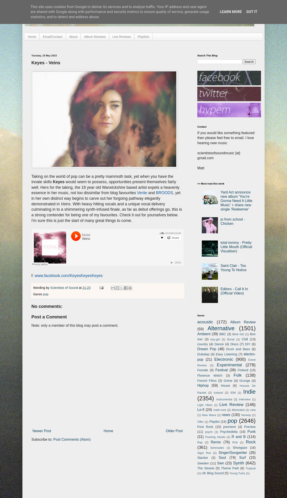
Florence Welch (209, 375)
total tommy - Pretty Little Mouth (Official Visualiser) (236, 247)
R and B (239, 437)
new (253, 410)
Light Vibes (204, 405)
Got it (251, 12)
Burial (231, 339)
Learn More (231, 12)
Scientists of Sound (64, 288)
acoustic (205, 322)
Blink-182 (238, 334)
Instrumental (224, 399)
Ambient (204, 334)
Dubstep (203, 354)
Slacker (202, 457)
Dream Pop (206, 349)
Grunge (244, 380)
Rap (199, 442)
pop (45, 294)
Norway (246, 415)
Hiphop (203, 385)
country (202, 344)
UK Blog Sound (213, 473)
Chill (245, 339)
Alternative (221, 328)
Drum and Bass (238, 349)
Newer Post (42, 431)
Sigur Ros (204, 453)
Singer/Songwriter (233, 453)
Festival (221, 370)
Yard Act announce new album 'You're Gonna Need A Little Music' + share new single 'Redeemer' (236, 200)
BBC (222, 334)
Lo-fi (200, 410)
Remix (216, 442)
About (73, 37)
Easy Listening (226, 354)
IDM (233, 392)
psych (209, 432)
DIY (247, 344)
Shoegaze (240, 447)
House (225, 385)
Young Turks (237, 473)
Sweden (203, 463)
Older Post (174, 431)
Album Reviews (95, 37)
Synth (238, 463)
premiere (229, 427)
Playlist (214, 421)
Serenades (217, 447)
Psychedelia (229, 432)
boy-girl (215, 339)
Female (202, 370)
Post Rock (205, 427)
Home (32, 37)
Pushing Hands (215, 437)
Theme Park (230, 468)
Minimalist (238, 410)
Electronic (223, 359)
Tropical (251, 468)
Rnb (234, 442)
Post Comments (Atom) (72, 439)
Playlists (143, 37)
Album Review (243, 322)
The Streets (205, 468)
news (226, 415)
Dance (219, 344)
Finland (243, 370)
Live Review (231, 404)
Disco (234, 344)
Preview (250, 427)
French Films (207, 380)
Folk (238, 375)
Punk (252, 432)
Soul (222, 457)
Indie (249, 392)
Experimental (229, 365)
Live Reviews (122, 37)
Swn (220, 463)
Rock (251, 442)
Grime (228, 380)
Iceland (218, 392)
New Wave (209, 415)
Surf (242, 457)
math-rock (219, 410)
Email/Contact (52, 37)
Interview (244, 399)
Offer (200, 421)
